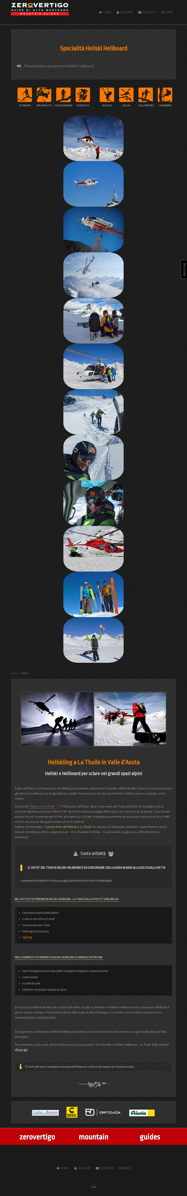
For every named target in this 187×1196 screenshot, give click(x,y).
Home (105, 12)
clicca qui (21, 1050)
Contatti (147, 12)
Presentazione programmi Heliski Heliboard (58, 66)
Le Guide (125, 12)
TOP (93, 1187)
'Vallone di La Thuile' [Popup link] (42, 806)
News (167, 12)
